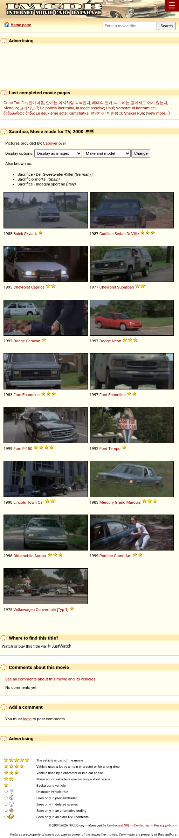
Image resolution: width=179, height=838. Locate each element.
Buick (18, 233)
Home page (21, 24)
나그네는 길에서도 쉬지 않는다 (140, 102)
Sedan (120, 233)
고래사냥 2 (29, 107)
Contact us (142, 825)
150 (29, 448)
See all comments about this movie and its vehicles (50, 679)
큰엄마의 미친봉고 (106, 113)
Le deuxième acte (51, 113)
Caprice (37, 287)
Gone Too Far (15, 102)
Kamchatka (79, 113)
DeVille (132, 233)
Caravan (33, 340)
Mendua (11, 107)
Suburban (125, 287)
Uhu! (110, 107)
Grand (120, 502)
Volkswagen (24, 609)
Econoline (31, 394)
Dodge (19, 340)
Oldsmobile (23, 555)
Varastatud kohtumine (135, 107)
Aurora (40, 555)
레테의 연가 (102, 102)
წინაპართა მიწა (19, 113)
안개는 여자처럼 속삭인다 (68, 102)
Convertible (46, 609)
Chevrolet (21, 287)
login (27, 718)
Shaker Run (134, 113)
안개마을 (36, 102)
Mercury (106, 502)
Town (31, 502)
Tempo (114, 448)
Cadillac (106, 233)
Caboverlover (54, 143)
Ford (17, 394)
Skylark (30, 233)
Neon (116, 340)
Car (41, 502)
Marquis (133, 502)
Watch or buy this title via (36, 646)
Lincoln (19, 502)
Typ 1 (62, 609)
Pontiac (106, 555)
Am (128, 555)
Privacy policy (164, 825)
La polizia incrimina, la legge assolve (72, 107)
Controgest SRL (118, 825)
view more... (157, 113)
